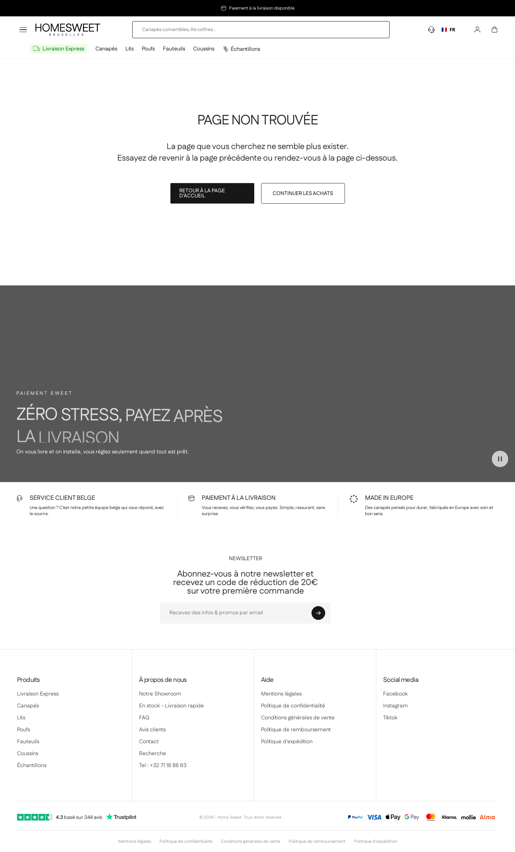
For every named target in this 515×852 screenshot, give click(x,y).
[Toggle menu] (23, 29)
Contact (149, 742)
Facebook (395, 694)
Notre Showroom (160, 694)
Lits (129, 49)
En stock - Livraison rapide (171, 706)
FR (448, 30)
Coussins (203, 49)
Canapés (106, 49)
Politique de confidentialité (293, 706)
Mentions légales (281, 694)
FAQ (144, 718)
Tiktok (390, 718)
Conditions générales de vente (298, 718)
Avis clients (152, 730)
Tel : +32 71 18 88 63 (162, 765)
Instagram (395, 706)
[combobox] (448, 30)
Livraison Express (63, 49)
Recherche (152, 754)
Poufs (148, 49)
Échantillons (245, 49)
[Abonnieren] (318, 613)
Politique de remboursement (296, 730)
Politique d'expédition (287, 742)
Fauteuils (174, 49)
